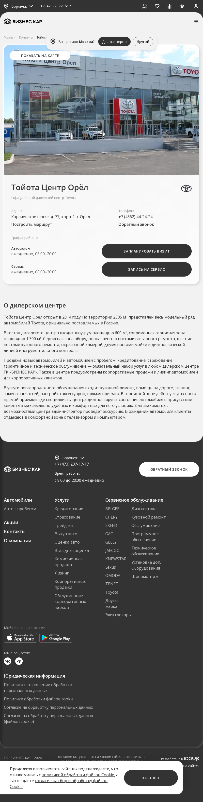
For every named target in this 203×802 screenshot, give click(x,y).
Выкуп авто (66, 533)
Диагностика (143, 508)
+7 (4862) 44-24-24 (135, 216)
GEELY (111, 542)
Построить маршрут (31, 224)
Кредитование (69, 508)
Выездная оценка (72, 550)
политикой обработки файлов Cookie (78, 774)
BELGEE (112, 508)
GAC (109, 533)
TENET (111, 584)
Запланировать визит (147, 251)
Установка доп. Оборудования (146, 565)
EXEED (111, 525)
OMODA (112, 575)
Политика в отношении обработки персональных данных (38, 687)
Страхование (67, 517)
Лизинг (62, 573)
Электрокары (118, 614)
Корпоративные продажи (70, 584)
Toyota (111, 592)
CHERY (111, 517)
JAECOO (112, 550)
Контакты (15, 531)
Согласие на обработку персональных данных (48, 707)
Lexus (110, 567)
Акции (11, 522)
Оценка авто (67, 542)
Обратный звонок (136, 224)
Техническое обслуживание (145, 551)
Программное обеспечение (145, 536)
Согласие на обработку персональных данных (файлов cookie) (48, 718)
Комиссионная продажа (68, 561)
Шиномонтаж (144, 576)
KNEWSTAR (115, 558)
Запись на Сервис (146, 269)
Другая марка (112, 603)
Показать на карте (40, 55)
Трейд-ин (64, 525)
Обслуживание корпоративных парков (70, 601)
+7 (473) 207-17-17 (55, 6)
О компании (17, 540)
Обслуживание (145, 525)
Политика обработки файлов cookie (39, 699)
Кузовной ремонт (148, 517)
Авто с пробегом (20, 508)
